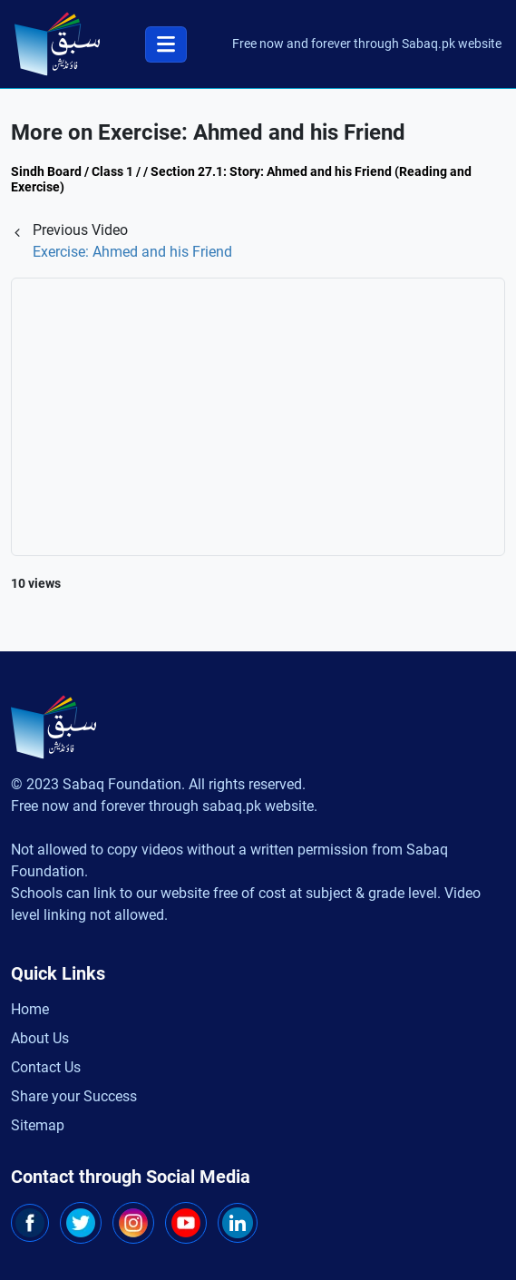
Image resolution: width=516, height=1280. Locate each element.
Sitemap (37, 1125)
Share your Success (74, 1096)
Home (30, 1009)
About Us (40, 1038)
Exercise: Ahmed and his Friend (132, 251)
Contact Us (46, 1067)
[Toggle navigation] (166, 44)
